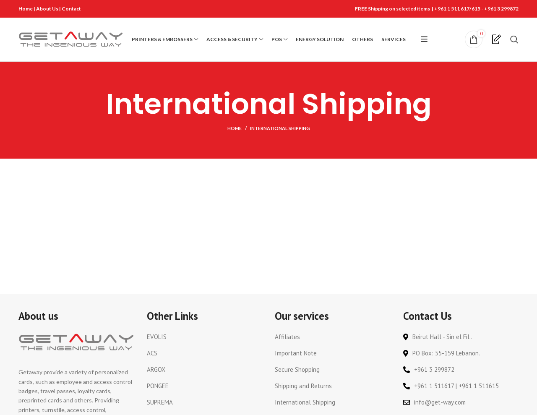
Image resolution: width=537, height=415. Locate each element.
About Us (47, 8)
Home (25, 8)
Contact (71, 8)
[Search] (514, 39)
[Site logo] (70, 38)
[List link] (205, 337)
